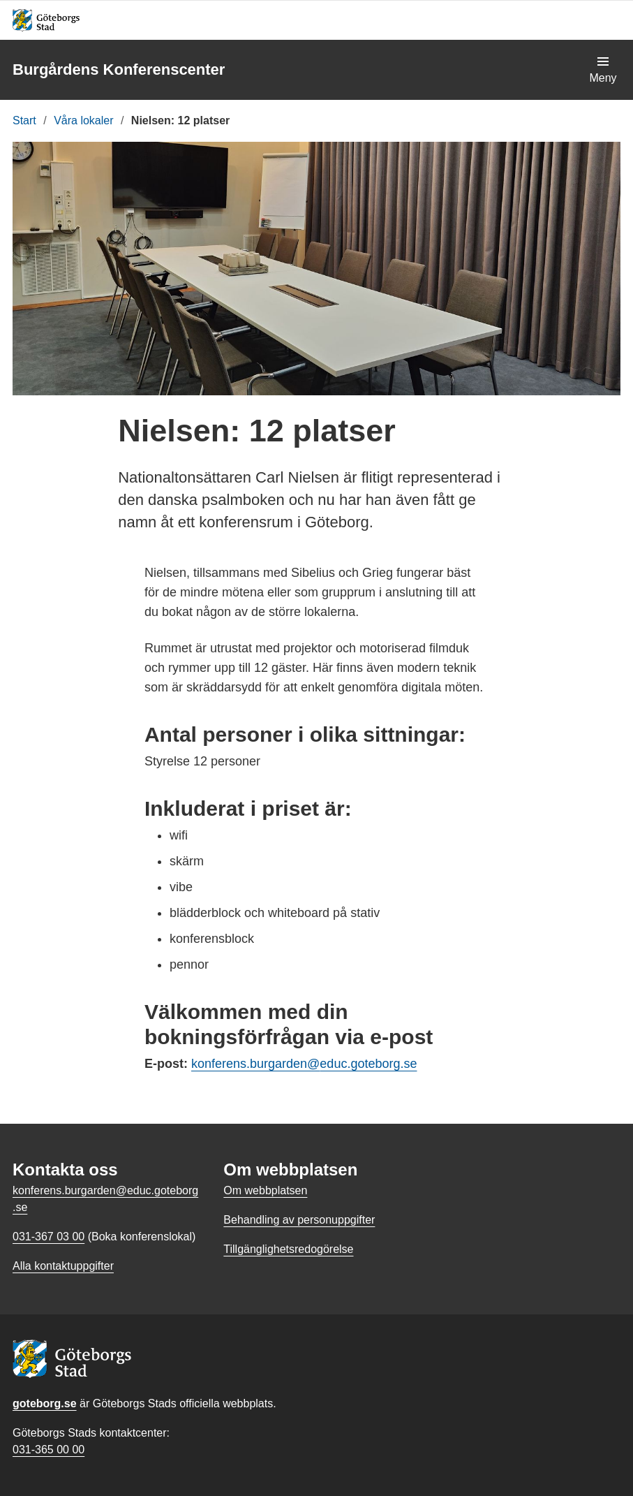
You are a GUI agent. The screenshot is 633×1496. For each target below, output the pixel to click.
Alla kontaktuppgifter (63, 1266)
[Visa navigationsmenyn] (603, 70)
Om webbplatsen (265, 1190)
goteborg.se (45, 1403)
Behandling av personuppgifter (299, 1220)
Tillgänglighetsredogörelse (288, 1249)
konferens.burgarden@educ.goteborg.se (304, 1064)
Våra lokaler (83, 120)
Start (24, 120)
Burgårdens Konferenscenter (119, 69)
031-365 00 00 (48, 1449)
